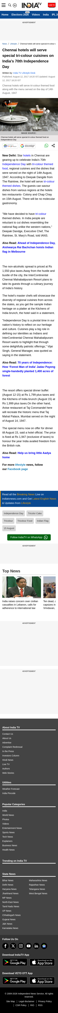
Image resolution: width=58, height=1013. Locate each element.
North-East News (10, 902)
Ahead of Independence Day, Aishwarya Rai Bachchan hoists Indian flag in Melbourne (28, 247)
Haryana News (9, 889)
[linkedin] (36, 946)
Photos (5, 819)
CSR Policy (20, 1005)
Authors (6, 768)
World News (8, 815)
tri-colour (40, 213)
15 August (9, 528)
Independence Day (14, 164)
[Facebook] (5, 946)
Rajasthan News (37, 885)
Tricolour (8, 520)
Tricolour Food (24, 520)
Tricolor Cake (35, 513)
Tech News (7, 837)
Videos (36, 14)
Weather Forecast (10, 789)
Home (5, 14)
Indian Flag (42, 520)
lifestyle (20, 464)
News (4, 44)
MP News (7, 898)
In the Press (8, 751)
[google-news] (44, 946)
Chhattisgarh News (11, 915)
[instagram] (21, 946)
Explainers (7, 841)
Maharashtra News (38, 880)
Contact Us (7, 734)
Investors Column (10, 755)
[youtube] (29, 946)
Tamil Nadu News (10, 906)
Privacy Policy (45, 1001)
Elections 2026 (20, 14)
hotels (27, 155)
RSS (40, 1005)
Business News (9, 845)
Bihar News (7, 880)
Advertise (6, 742)
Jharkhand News (10, 893)
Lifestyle (13, 44)
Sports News (8, 832)
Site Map (10, 1001)
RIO (32, 1005)
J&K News (7, 924)
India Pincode (8, 793)
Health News (8, 850)
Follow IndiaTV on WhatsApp (28, 537)
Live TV (6, 764)
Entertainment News (12, 828)
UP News (6, 911)
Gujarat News (8, 919)
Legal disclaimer (26, 1001)
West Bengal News (38, 893)
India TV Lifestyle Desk (24, 73)
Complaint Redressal (12, 747)
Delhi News (7, 885)
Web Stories (8, 773)
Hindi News (7, 760)
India (46, 14)
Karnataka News (10, 928)
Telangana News (37, 889)
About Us (6, 738)
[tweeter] (13, 946)
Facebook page (18, 469)
